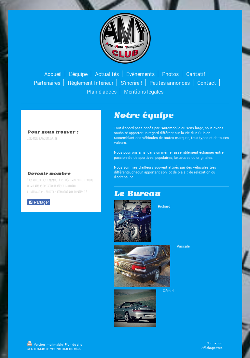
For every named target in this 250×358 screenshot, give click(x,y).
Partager (39, 202)
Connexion (215, 343)
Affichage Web (212, 348)
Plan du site (73, 344)
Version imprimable (45, 344)
